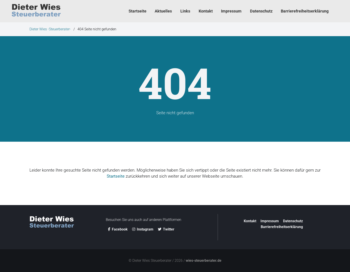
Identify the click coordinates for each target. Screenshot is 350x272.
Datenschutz (293, 221)
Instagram (142, 229)
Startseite (116, 176)
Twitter (166, 229)
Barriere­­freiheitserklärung (282, 227)
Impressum (269, 221)
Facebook (118, 229)
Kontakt (250, 221)
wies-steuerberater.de (203, 260)
